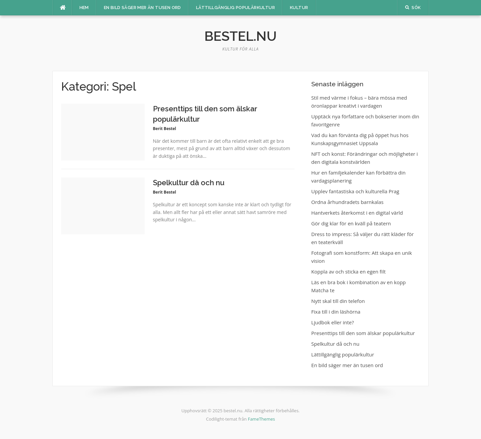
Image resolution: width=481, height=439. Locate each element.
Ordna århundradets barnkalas (347, 202)
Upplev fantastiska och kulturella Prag (355, 191)
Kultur (299, 7)
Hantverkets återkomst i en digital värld (357, 212)
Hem (84, 7)
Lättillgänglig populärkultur (235, 7)
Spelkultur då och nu (188, 182)
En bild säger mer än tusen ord (142, 7)
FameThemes (261, 419)
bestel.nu (240, 36)
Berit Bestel (164, 128)
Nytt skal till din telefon (338, 301)
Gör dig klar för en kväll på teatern (351, 223)
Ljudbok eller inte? (332, 322)
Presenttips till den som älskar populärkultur (363, 333)
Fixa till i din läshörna (335, 311)
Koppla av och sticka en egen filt (348, 271)
